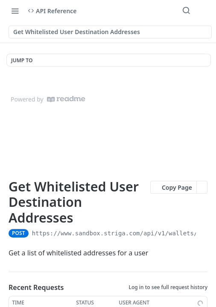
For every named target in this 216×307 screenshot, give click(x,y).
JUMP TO (21, 60)
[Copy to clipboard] (203, 233)
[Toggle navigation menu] (15, 10)
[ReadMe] (66, 99)
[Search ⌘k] (186, 10)
